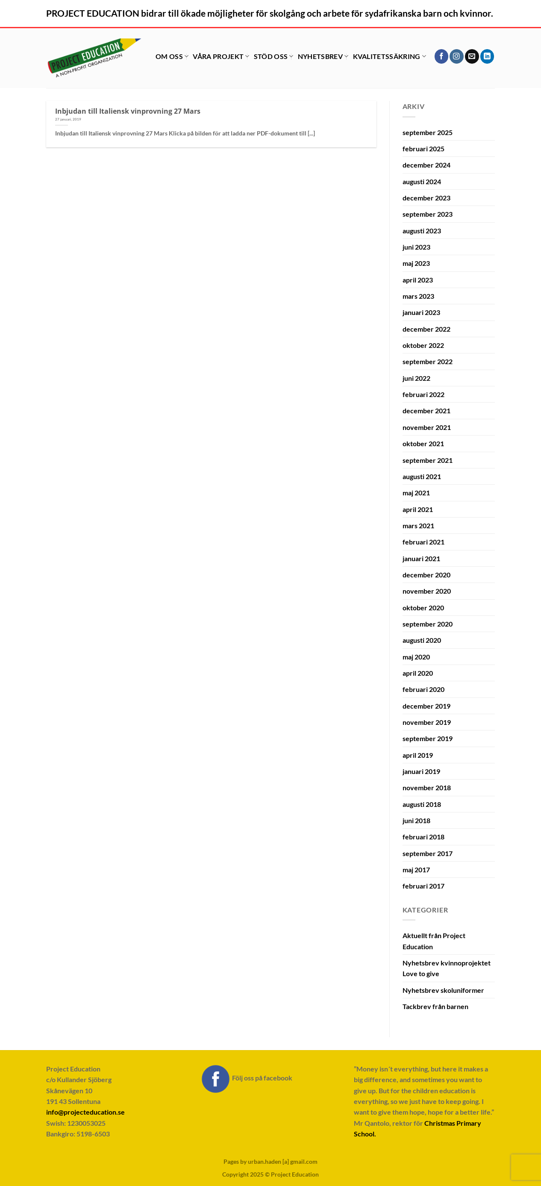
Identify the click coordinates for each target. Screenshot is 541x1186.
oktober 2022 (423, 345)
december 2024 (426, 165)
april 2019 (418, 755)
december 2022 (426, 329)
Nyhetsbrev (323, 56)
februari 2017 (423, 886)
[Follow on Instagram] (457, 56)
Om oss (172, 56)
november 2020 (427, 591)
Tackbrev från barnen (435, 1006)
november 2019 (427, 722)
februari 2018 (423, 837)
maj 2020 (416, 657)
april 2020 (418, 673)
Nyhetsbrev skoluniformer (443, 990)
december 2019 (426, 706)
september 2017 (428, 853)
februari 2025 (423, 148)
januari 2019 (421, 771)
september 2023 (428, 214)
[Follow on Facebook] (442, 56)
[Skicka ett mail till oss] (472, 56)
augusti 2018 (422, 804)
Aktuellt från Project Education (434, 940)
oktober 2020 (423, 607)
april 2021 (418, 509)
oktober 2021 (423, 443)
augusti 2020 (422, 640)
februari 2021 (423, 542)
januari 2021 (421, 558)
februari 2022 (423, 394)
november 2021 (427, 427)
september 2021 (428, 460)
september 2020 (428, 624)
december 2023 (426, 198)
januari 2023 (421, 312)
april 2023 (418, 280)
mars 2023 (418, 296)
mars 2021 (418, 525)
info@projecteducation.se (85, 1112)
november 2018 (427, 787)
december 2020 (426, 575)
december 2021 (426, 410)
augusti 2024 (422, 181)
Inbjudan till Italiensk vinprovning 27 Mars (127, 110)
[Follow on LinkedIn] (487, 56)
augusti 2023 (422, 231)
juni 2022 (416, 378)
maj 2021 (416, 493)
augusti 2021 (422, 476)
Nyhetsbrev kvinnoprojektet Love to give (447, 968)
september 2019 (428, 738)
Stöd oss (274, 56)
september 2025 (428, 132)
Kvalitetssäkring (389, 56)
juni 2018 (416, 820)
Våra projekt (221, 56)
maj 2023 (416, 263)
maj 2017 (416, 869)
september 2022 (428, 361)
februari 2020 (423, 689)
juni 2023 (416, 247)
